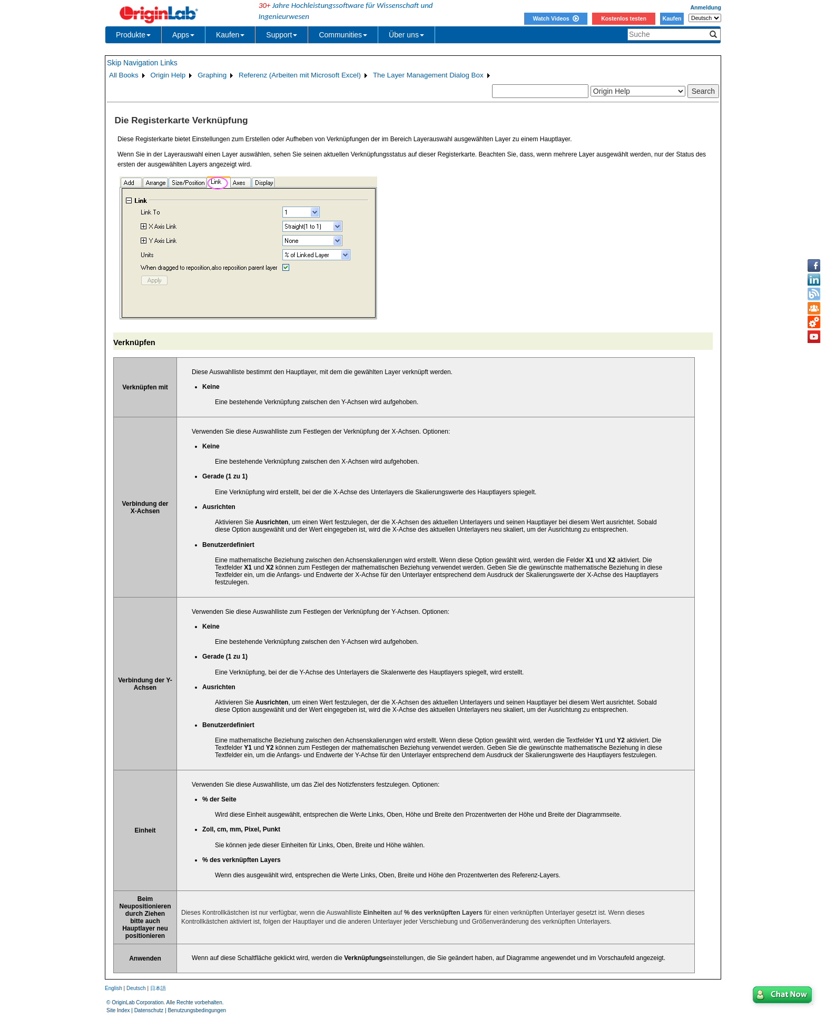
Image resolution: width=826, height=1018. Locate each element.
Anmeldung (705, 7)
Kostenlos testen (623, 18)
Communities (343, 35)
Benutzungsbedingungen (197, 1010)
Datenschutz (149, 1010)
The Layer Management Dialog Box (428, 75)
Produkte (133, 35)
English (113, 988)
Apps (183, 35)
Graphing (212, 75)
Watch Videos (555, 18)
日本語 (158, 988)
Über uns (406, 35)
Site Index (118, 1010)
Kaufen (671, 18)
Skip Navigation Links (142, 62)
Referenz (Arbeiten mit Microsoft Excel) (300, 75)
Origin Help (168, 75)
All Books (124, 75)
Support (281, 35)
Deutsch (136, 988)
